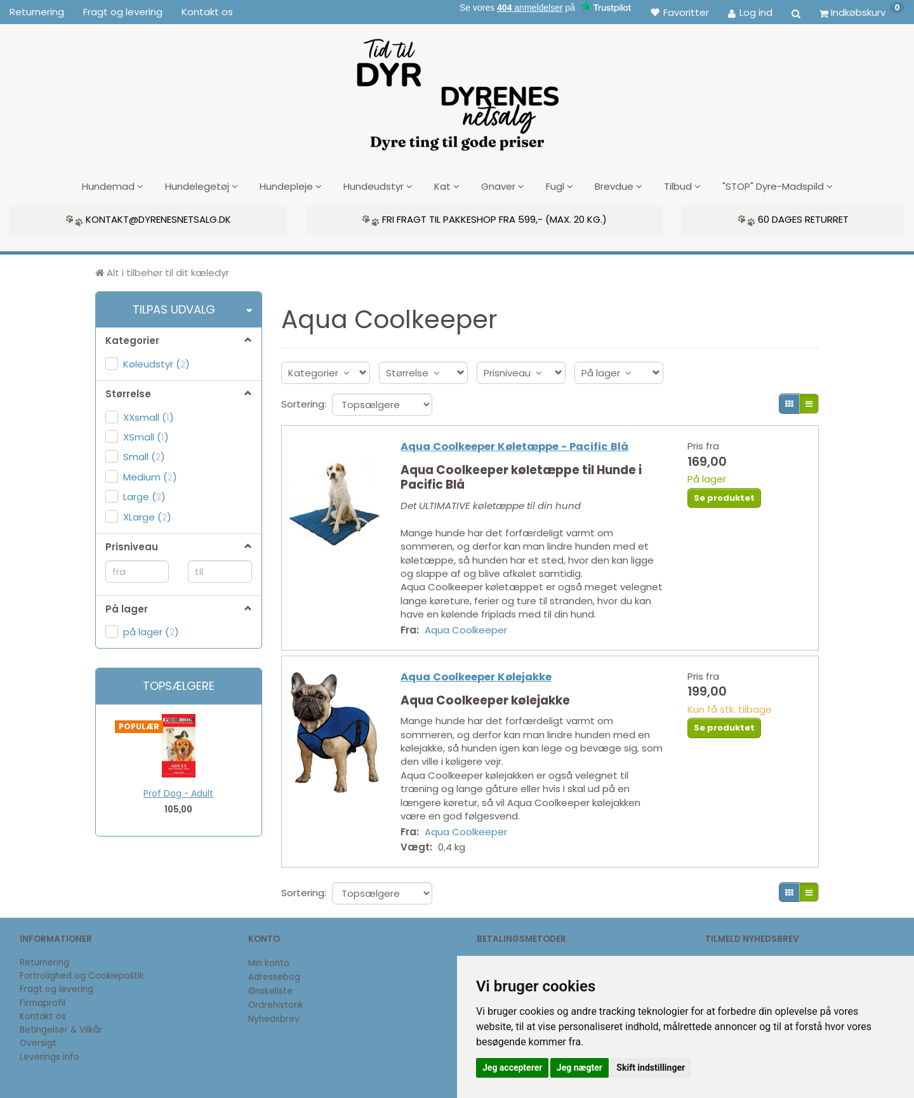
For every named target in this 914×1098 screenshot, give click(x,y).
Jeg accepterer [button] (512, 1067)
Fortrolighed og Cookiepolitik (82, 976)
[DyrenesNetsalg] (457, 90)
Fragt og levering (122, 11)
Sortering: (303, 402)
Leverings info (49, 1057)
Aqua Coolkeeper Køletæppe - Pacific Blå (518, 447)
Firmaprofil (42, 1003)
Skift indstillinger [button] (650, 1067)
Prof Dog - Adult (178, 793)
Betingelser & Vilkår (61, 1030)
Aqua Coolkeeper (469, 630)
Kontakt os (207, 11)
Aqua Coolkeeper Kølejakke (479, 679)
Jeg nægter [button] (579, 1067)
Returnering (37, 11)
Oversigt (38, 1043)
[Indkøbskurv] (862, 12)
